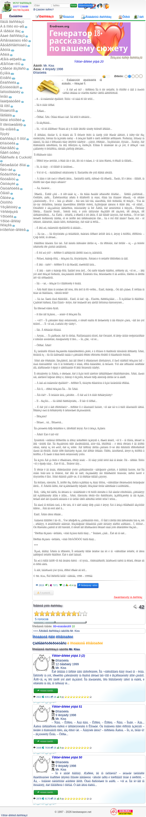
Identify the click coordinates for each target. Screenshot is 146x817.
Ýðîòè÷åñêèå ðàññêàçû (14, 815)
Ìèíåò (4, 96)
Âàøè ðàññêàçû (12, 36)
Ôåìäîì (5, 193)
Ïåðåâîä (6, 115)
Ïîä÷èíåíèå (8, 129)
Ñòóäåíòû (7, 179)
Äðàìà (4, 54)
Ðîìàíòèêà (7, 143)
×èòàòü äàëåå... (45, 691)
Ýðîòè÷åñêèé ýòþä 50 (67, 757)
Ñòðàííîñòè (8, 174)
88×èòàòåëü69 (62, 626)
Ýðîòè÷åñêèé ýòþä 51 (67, 706)
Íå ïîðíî (5, 106)
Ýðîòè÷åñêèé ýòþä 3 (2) (68, 655)
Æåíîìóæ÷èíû (10, 64)
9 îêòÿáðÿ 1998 (66, 715)
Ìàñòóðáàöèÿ (10, 92)
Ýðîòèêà (6, 216)
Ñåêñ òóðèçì (10, 152)
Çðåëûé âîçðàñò (13, 68)
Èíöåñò (5, 78)
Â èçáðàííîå (43, 593)
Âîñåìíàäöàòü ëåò (14, 40)
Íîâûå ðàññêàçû (12, 22)
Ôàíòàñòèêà (9, 188)
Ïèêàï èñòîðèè (10, 120)
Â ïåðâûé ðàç (10, 31)
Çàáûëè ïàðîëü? (43, 9)
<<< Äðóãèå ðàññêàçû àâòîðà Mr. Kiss (56, 630)
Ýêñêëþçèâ (9, 212)
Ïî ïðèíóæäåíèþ (11, 124)
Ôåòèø (5, 198)
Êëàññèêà (8, 82)
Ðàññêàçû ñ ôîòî (13, 138)
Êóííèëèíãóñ (9, 87)
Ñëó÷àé (6, 169)
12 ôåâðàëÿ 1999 (67, 664)
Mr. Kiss (48, 65)
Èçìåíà (5, 73)
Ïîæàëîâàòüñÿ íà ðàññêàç (128, 597)
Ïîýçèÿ (4, 134)
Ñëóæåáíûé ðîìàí (13, 165)
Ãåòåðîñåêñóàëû (13, 45)
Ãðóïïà (5, 50)
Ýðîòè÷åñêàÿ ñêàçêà (10, 223)
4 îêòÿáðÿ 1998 (52, 69)
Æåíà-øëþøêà (11, 59)
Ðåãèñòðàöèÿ (85, 5)
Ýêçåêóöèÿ (9, 207)
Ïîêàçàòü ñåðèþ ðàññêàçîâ (126, 57)
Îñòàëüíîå (7, 110)
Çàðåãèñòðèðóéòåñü (49, 643)
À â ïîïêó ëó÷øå (12, 26)
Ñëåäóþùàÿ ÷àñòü (87, 585)
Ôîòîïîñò (6, 202)
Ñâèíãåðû (7, 148)
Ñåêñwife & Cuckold (15, 157)
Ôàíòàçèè (7, 184)
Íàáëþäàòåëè (10, 101)
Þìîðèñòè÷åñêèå (13, 230)
